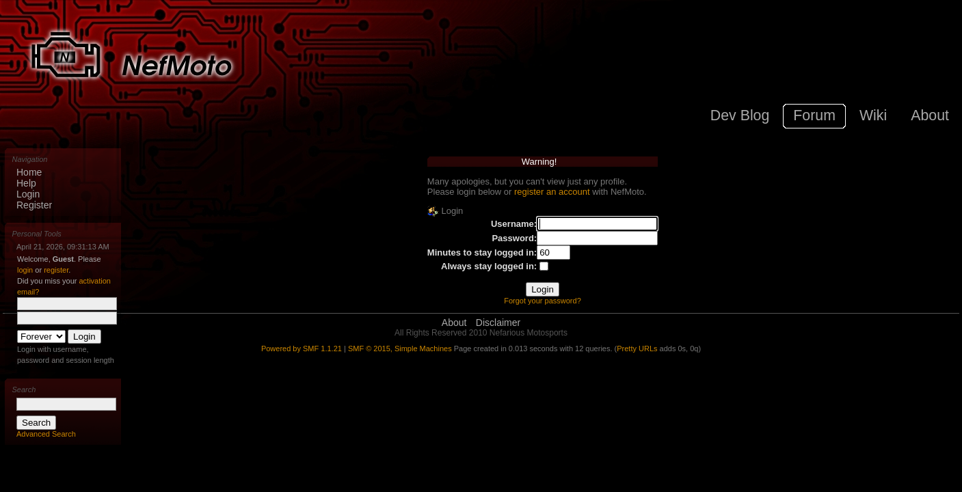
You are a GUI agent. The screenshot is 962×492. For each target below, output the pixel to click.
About (454, 322)
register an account (552, 192)
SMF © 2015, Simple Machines (400, 348)
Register (34, 205)
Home (29, 172)
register (56, 270)
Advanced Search (46, 434)
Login (28, 194)
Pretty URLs (637, 348)
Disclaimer (498, 322)
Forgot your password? (542, 301)
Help (26, 183)
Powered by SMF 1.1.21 (301, 348)
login (25, 270)
